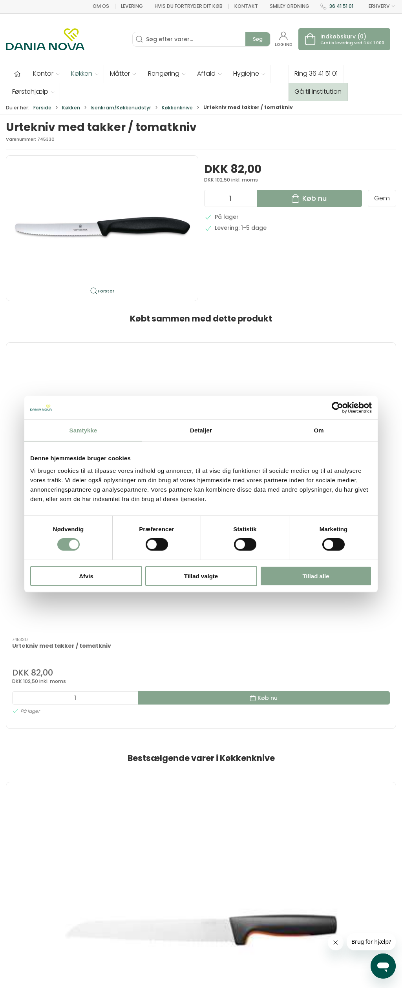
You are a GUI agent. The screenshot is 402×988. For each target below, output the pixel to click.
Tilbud (150, 872)
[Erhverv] (45, 39)
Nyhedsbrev (292, 894)
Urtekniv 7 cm (132, 672)
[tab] (196, 770)
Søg (258, 39)
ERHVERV (377, 6)
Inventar (153, 883)
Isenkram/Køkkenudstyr (121, 107)
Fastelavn (155, 917)
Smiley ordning (289, 6)
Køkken (71, 107)
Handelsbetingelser (303, 939)
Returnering (292, 917)
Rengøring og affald (224, 921)
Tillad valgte (201, 575)
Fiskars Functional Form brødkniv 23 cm (48, 675)
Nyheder (217, 936)
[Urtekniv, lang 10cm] (350, 627)
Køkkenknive (177, 107)
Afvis (86, 575)
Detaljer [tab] (201, 430)
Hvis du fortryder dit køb (189, 6)
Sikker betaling (296, 928)
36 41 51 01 (341, 6)
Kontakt (246, 6)
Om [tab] (318, 430)
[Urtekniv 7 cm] (151, 627)
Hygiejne (217, 872)
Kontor (215, 883)
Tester (150, 906)
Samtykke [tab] (83, 430)
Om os (101, 6)
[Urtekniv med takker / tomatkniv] (52, 379)
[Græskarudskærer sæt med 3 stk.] (250, 627)
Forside (42, 107)
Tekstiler (153, 894)
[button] (46, 74)
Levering (132, 6)
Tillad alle (315, 575)
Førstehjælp (158, 928)
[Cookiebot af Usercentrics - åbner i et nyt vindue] (337, 408)
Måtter (215, 906)
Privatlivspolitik (296, 950)
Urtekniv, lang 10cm (339, 672)
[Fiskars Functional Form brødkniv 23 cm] (52, 627)
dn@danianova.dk (32, 910)
